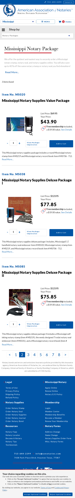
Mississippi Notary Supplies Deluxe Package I (37, 181)
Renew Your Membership (56, 421)
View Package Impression (33, 144)
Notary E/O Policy (53, 394)
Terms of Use (46, 488)
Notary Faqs (11, 432)
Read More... (12, 72)
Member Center (52, 411)
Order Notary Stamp (15, 408)
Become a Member (53, 418)
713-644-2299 (53, 2)
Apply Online (51, 388)
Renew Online (51, 391)
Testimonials (11, 445)
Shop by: (14, 29)
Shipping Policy (13, 394)
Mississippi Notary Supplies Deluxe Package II (37, 274)
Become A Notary (14, 438)
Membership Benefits (55, 415)
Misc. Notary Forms (54, 441)
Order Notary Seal (14, 411)
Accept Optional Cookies (35, 494)
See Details (66, 129)
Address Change (52, 432)
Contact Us (69, 2)
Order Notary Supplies (16, 415)
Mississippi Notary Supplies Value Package (35, 100)
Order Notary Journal (16, 418)
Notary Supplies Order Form (58, 438)
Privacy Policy (12, 391)
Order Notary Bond (15, 421)
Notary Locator (13, 435)
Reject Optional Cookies (60, 494)
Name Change (51, 435)
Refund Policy (12, 397)
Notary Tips (11, 441)
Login (47, 408)
